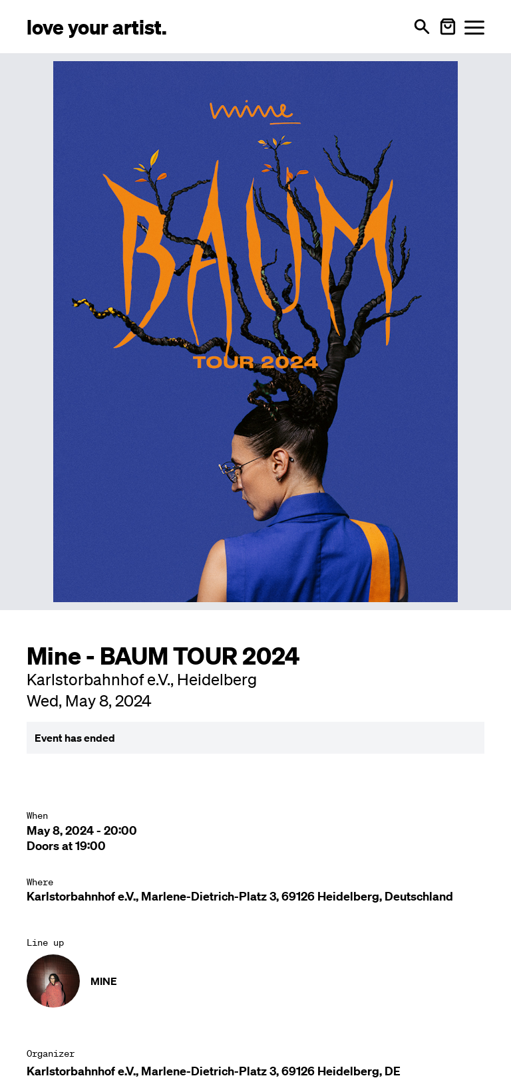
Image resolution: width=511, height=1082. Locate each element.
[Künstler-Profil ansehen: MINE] (255, 981)
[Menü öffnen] (474, 27)
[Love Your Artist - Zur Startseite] (97, 26)
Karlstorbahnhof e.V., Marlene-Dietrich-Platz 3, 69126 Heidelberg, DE (214, 1071)
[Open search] (422, 26)
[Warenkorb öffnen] (447, 26)
